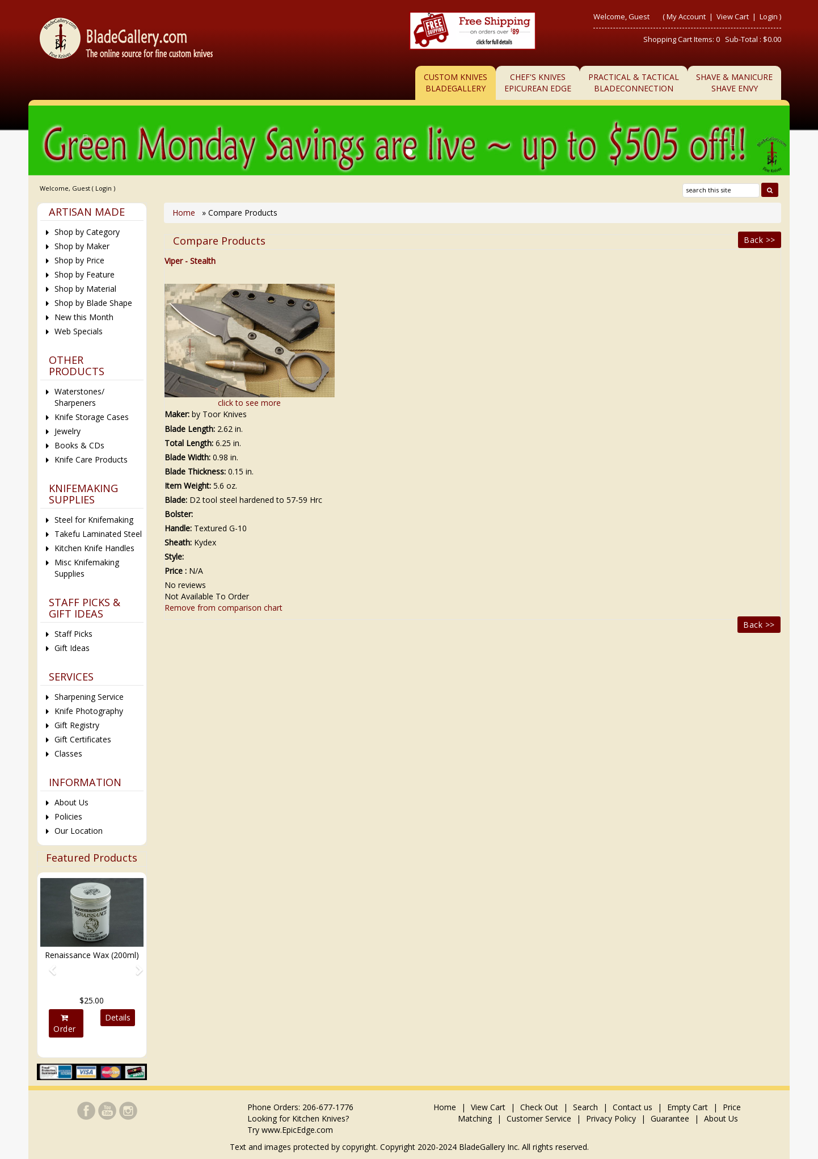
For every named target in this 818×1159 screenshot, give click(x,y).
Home (184, 212)
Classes (68, 753)
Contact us (632, 1107)
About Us (71, 802)
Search (585, 1107)
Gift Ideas (72, 648)
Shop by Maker (81, 246)
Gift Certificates (82, 739)
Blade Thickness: (195, 471)
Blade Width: (187, 457)
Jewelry (67, 431)
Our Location (78, 830)
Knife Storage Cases (91, 416)
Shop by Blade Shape (93, 302)
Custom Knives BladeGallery (455, 83)
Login (769, 16)
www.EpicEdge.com (297, 1129)
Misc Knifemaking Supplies (86, 568)
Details (117, 1017)
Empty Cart (687, 1107)
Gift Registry (76, 725)
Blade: (176, 499)
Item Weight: (188, 485)
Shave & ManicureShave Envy (734, 83)
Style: (174, 556)
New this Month (83, 317)
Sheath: (178, 542)
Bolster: (179, 514)
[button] (48, 965)
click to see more (249, 402)
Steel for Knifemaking (93, 519)
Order (64, 1024)
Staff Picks (73, 633)
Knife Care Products (91, 459)
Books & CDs (79, 445)
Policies (68, 816)
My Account (686, 16)
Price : (176, 570)
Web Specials (78, 331)
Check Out (539, 1107)
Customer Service (539, 1118)
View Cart (733, 16)
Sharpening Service (89, 696)
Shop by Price (79, 260)
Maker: (177, 414)
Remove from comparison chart (223, 607)
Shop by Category (87, 231)
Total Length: (189, 443)
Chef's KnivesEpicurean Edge (537, 83)
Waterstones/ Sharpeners (79, 397)
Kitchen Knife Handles (94, 548)
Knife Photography (88, 711)
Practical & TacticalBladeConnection (633, 83)
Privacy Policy (611, 1118)
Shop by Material (85, 288)
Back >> (759, 239)
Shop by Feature (84, 274)
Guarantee (670, 1118)
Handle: (178, 528)
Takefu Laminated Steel (98, 533)
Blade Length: (190, 428)
